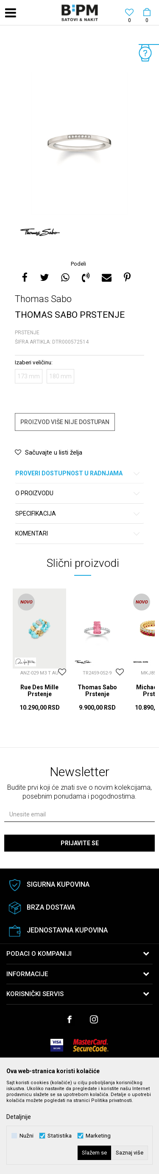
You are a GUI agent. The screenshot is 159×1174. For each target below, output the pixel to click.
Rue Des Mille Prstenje (39, 690)
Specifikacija (78, 514)
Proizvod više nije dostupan (64, 422)
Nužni (26, 1135)
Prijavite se (80, 843)
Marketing (98, 1135)
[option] (79, 143)
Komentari (78, 533)
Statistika (59, 1135)
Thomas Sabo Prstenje (97, 690)
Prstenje (27, 333)
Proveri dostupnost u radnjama (78, 473)
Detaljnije (18, 1116)
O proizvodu (78, 493)
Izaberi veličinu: (34, 362)
